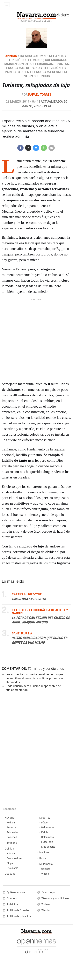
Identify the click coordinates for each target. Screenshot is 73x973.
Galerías (45, 868)
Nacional (44, 852)
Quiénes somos (16, 892)
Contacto (12, 898)
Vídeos (45, 873)
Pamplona (11, 842)
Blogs (10, 863)
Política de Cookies (18, 910)
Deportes (44, 817)
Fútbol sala (47, 841)
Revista (43, 858)
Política (11, 822)
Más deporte (48, 846)
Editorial (11, 853)
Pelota (44, 832)
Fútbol (44, 822)
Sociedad (12, 837)
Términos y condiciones (46, 669)
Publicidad (13, 904)
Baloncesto (47, 827)
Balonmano (47, 837)
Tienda (45, 910)
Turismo (46, 904)
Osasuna (10, 873)
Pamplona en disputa (29, 599)
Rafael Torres (39, 94)
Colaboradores (15, 858)
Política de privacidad (20, 916)
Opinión (9, 848)
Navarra (10, 817)
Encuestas (12, 868)
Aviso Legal (48, 892)
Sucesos (11, 827)
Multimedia (46, 864)
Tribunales (12, 832)
